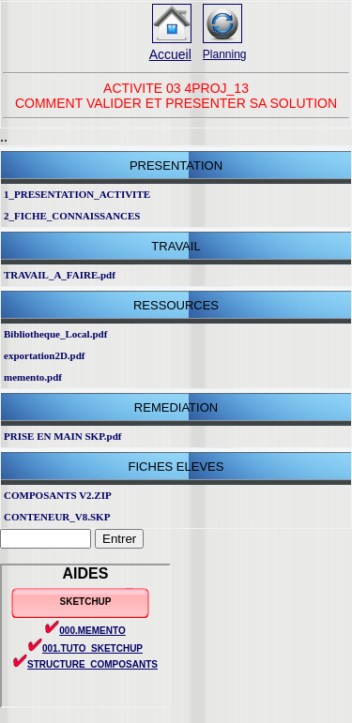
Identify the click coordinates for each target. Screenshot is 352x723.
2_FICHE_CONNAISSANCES (72, 215)
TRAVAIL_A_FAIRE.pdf (59, 274)
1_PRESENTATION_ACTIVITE (77, 194)
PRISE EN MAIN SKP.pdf (63, 436)
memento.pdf (33, 377)
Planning (225, 54)
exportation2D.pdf (44, 355)
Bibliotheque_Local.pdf (55, 333)
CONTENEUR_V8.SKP (57, 516)
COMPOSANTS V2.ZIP (58, 495)
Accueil (170, 54)
